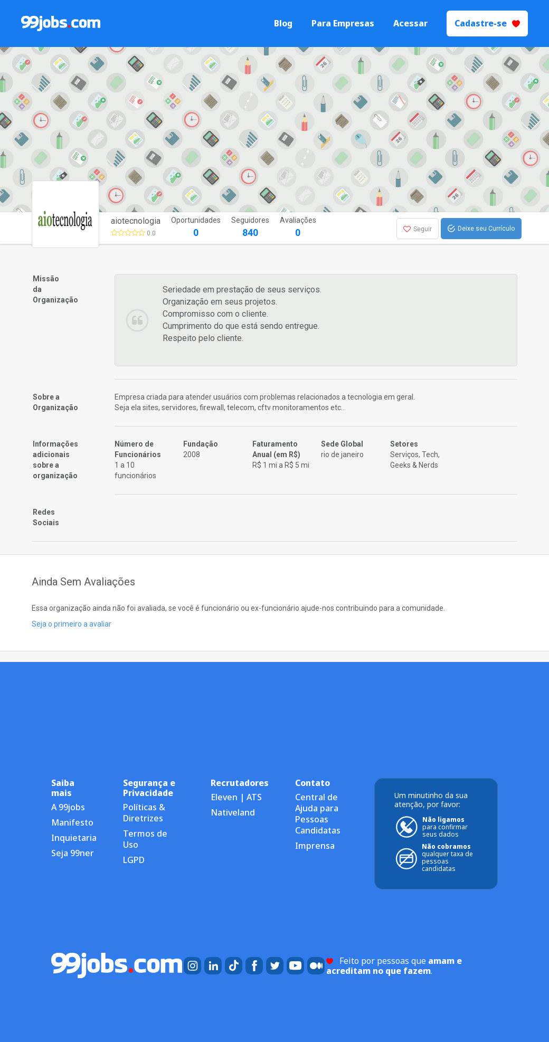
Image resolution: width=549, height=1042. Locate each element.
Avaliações (298, 228)
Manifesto (72, 822)
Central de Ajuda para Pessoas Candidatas (317, 813)
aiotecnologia (135, 221)
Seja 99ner (72, 853)
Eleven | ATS (236, 797)
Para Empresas (342, 23)
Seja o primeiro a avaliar (71, 624)
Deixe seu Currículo (481, 228)
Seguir (417, 229)
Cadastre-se (487, 23)
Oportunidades (196, 228)
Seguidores (250, 228)
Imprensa (315, 845)
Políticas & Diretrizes (144, 812)
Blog (283, 23)
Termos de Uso (145, 839)
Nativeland (233, 812)
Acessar (410, 23)
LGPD (134, 860)
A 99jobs (68, 807)
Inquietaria (74, 838)
